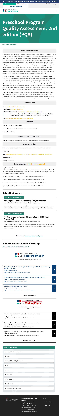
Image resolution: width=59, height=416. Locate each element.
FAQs (50, 402)
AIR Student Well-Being (17, 109)
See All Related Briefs (30, 295)
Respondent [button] (10, 379)
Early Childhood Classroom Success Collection (27, 1)
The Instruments (12, 44)
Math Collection (51, 1)
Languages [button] (9, 374)
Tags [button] (8, 365)
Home (3, 44)
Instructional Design (9, 203)
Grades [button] (8, 370)
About (45, 402)
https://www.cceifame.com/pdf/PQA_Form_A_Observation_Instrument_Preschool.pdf (29, 154)
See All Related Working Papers (29, 341)
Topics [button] (8, 356)
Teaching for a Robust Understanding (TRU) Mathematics (25, 201)
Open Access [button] (10, 384)
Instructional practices (12, 118)
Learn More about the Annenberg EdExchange (16, 247)
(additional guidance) (36, 164)
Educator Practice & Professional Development (30, 112)
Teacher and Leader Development (15, 107)
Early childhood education (26, 118)
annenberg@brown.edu (30, 411)
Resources (47, 405)
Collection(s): (7, 109)
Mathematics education (21, 203)
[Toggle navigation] (54, 10)
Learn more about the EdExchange (46, 4)
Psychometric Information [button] (14, 388)
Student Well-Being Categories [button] (15, 361)
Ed (22, 4)
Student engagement (34, 203)
